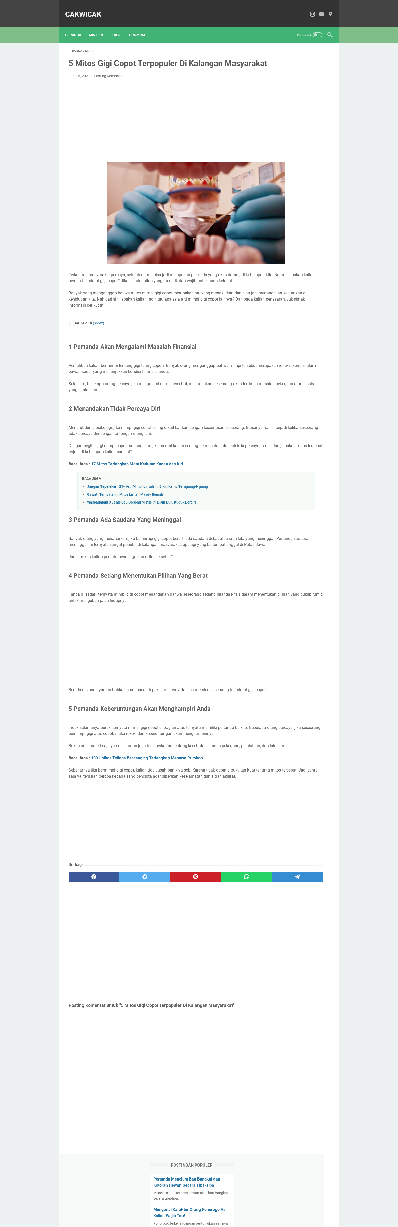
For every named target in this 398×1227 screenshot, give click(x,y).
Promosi (140, 27)
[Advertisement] (156, 128)
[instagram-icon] (309, 9)
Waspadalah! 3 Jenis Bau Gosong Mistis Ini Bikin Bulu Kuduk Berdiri (141, 526)
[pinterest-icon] (327, 9)
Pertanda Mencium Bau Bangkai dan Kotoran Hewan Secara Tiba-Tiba (295, 69)
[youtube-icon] (318, 9)
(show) (98, 335)
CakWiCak (87, 9)
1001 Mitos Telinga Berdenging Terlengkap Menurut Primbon (147, 806)
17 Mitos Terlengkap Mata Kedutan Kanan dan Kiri (137, 487)
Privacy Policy (226, 1209)
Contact (182, 1209)
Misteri (99, 27)
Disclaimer (202, 1209)
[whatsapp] (190, 931)
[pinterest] (155, 931)
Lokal (119, 27)
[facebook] (86, 931)
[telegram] (225, 931)
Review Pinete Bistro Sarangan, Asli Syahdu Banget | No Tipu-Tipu (293, 209)
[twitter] (120, 931)
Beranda (77, 27)
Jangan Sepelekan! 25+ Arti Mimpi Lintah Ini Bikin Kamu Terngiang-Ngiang (147, 510)
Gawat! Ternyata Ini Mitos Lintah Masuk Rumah (125, 518)
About (166, 1209)
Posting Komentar (108, 84)
